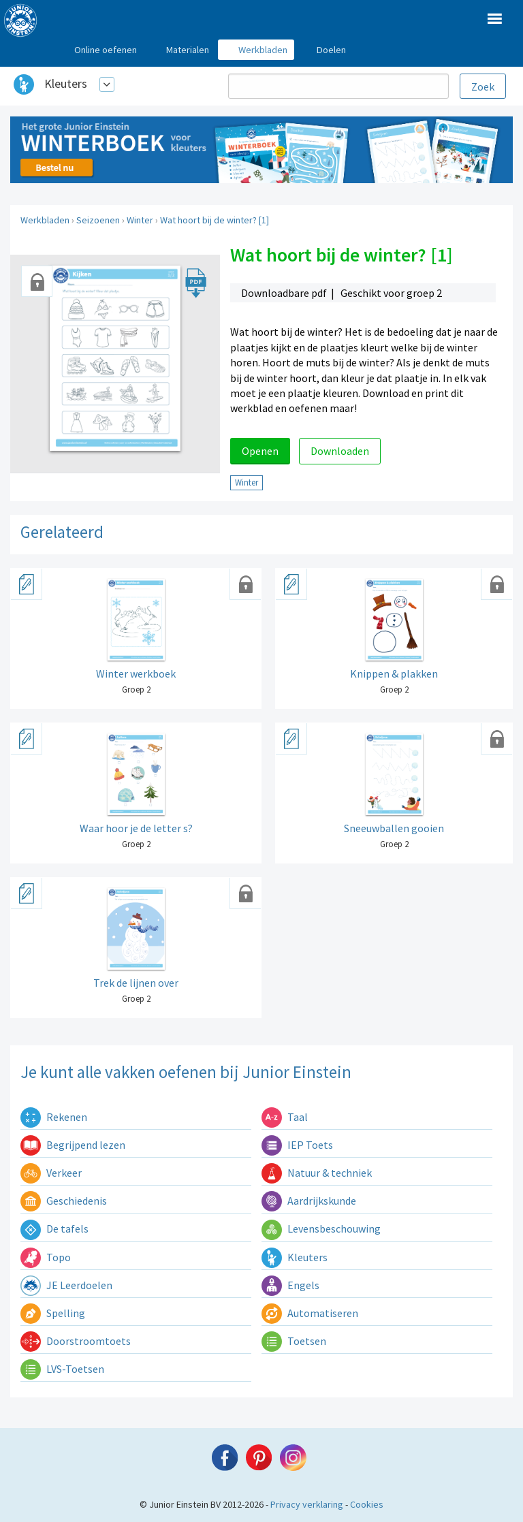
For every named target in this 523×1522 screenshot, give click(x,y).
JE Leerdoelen (66, 1285)
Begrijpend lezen (72, 1145)
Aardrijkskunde (309, 1200)
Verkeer (51, 1172)
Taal (285, 1117)
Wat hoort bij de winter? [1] (214, 220)
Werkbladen (44, 220)
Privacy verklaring (306, 1504)
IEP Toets (297, 1145)
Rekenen (53, 1117)
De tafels (54, 1228)
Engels (290, 1285)
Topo (45, 1257)
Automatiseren (310, 1313)
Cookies (366, 1504)
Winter (140, 220)
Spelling (52, 1313)
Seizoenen (98, 220)
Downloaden (340, 451)
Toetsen (294, 1341)
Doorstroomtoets (75, 1341)
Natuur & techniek (317, 1172)
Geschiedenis (63, 1200)
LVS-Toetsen (62, 1369)
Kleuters (65, 83)
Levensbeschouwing (321, 1228)
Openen (260, 451)
